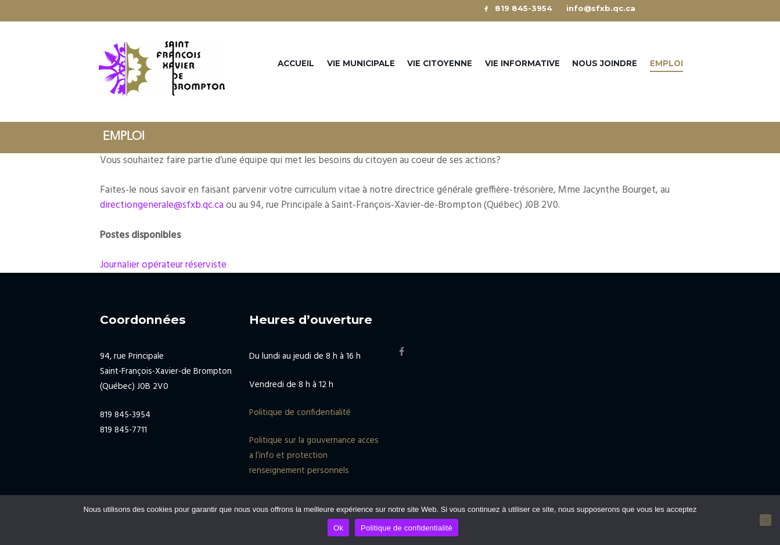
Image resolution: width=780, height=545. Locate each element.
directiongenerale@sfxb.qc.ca (162, 205)
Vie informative (522, 63)
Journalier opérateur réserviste (163, 265)
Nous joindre (604, 63)
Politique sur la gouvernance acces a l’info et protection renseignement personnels (314, 456)
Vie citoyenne (439, 63)
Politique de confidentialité (300, 413)
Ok (338, 528)
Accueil (296, 63)
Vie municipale (361, 63)
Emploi (666, 63)
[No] (765, 520)
